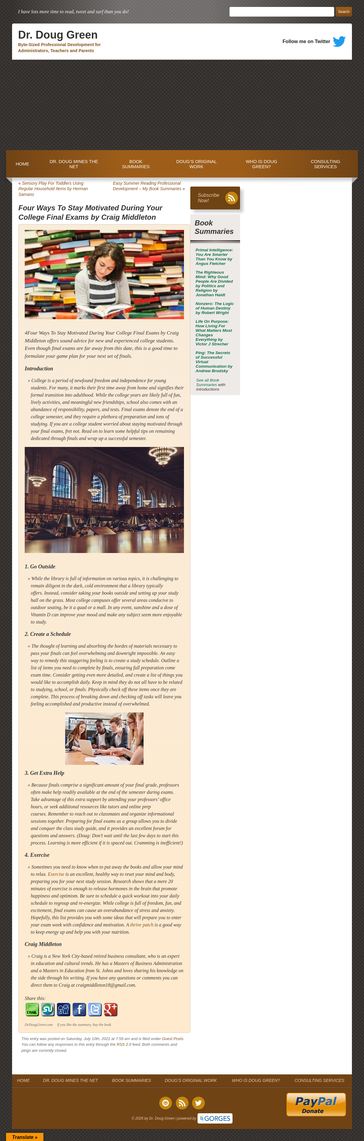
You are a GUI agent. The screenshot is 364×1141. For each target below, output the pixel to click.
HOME (22, 163)
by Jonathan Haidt (214, 283)
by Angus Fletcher (214, 257)
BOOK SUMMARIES (136, 164)
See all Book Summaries (207, 382)
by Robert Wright (215, 308)
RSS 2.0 (124, 1044)
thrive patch (142, 924)
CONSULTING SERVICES (325, 164)
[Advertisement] (182, 105)
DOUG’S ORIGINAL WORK (196, 164)
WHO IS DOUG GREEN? (261, 164)
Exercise (56, 874)
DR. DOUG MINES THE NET (73, 164)
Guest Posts (172, 1038)
